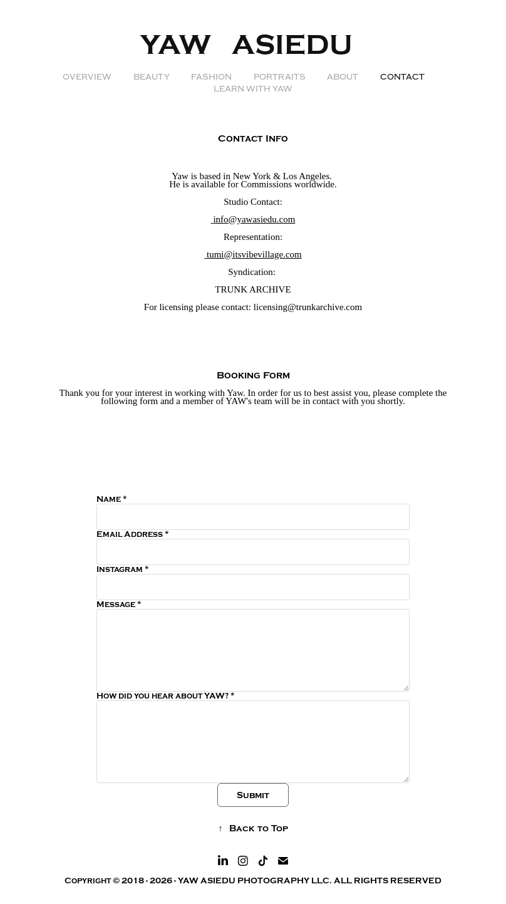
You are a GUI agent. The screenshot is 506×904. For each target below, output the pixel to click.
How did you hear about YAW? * (165, 696)
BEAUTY (151, 77)
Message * (119, 604)
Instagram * (122, 569)
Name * (111, 499)
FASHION (211, 77)
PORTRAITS (280, 77)
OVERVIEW (87, 77)
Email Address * (132, 534)
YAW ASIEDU (253, 45)
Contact (402, 77)
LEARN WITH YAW (253, 89)
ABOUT (342, 77)
